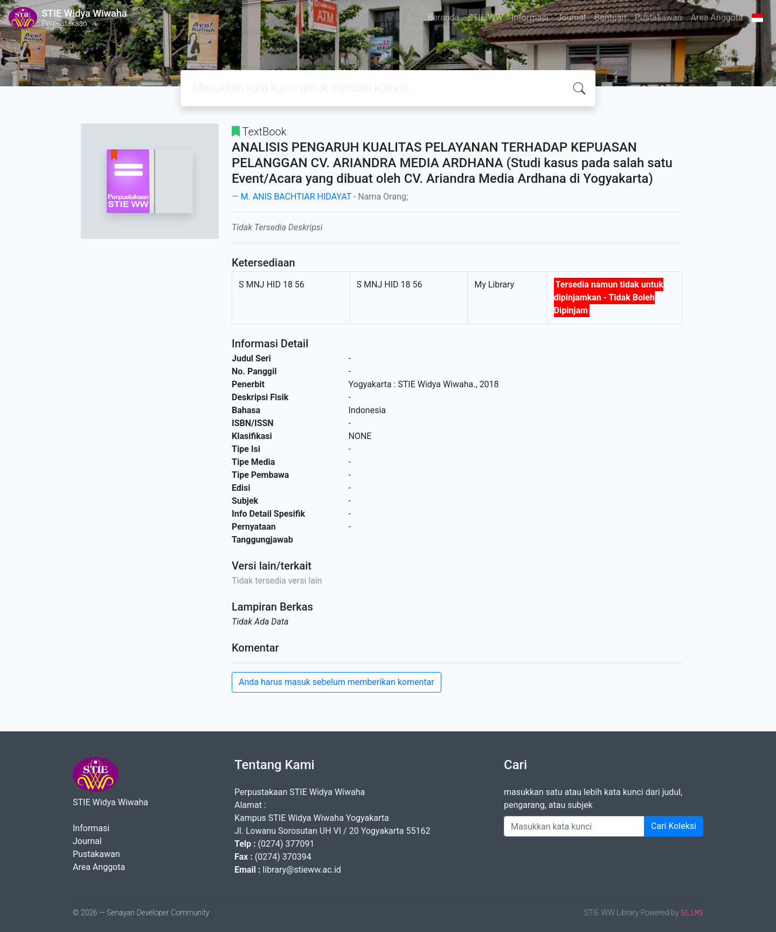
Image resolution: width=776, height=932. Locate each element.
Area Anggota (717, 17)
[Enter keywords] (574, 826)
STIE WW (485, 17)
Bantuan (610, 17)
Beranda (443, 17)
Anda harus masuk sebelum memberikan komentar (336, 682)
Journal (571, 17)
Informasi (529, 17)
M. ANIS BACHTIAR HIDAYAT (295, 196)
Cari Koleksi (673, 826)
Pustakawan (658, 17)
